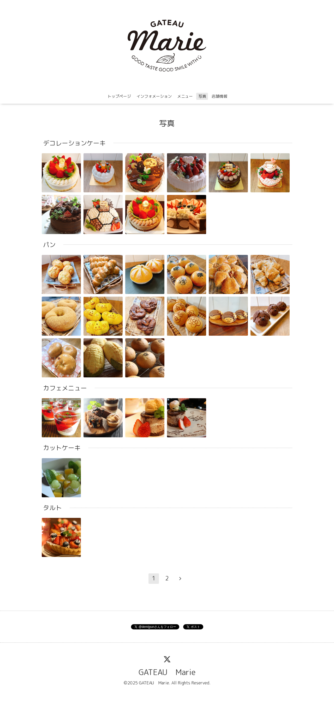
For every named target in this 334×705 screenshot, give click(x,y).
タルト (52, 507)
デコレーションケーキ (74, 143)
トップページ (119, 96)
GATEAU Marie (167, 672)
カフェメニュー (65, 388)
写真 (202, 96)
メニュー (185, 96)
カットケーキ (62, 447)
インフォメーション (154, 96)
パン (49, 244)
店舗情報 (219, 96)
